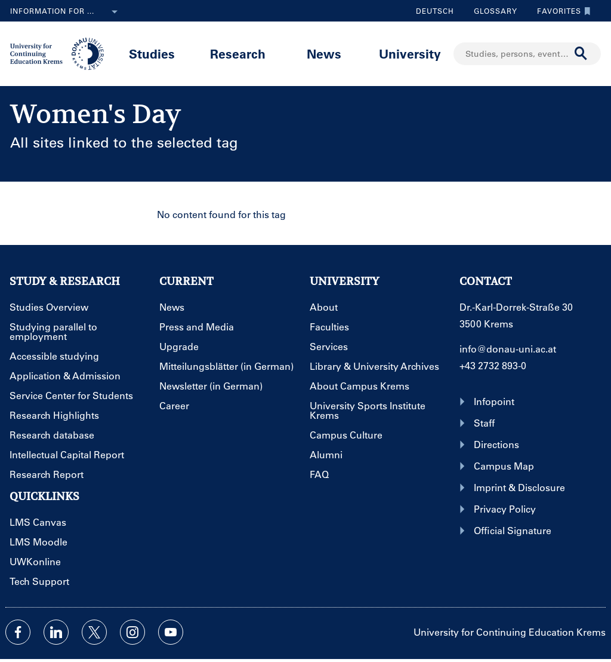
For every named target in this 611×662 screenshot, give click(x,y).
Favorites (561, 11)
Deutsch (435, 11)
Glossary (491, 11)
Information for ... (66, 12)
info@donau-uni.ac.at (507, 348)
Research (238, 53)
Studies (152, 53)
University (410, 53)
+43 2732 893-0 (492, 365)
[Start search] (581, 54)
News (324, 53)
